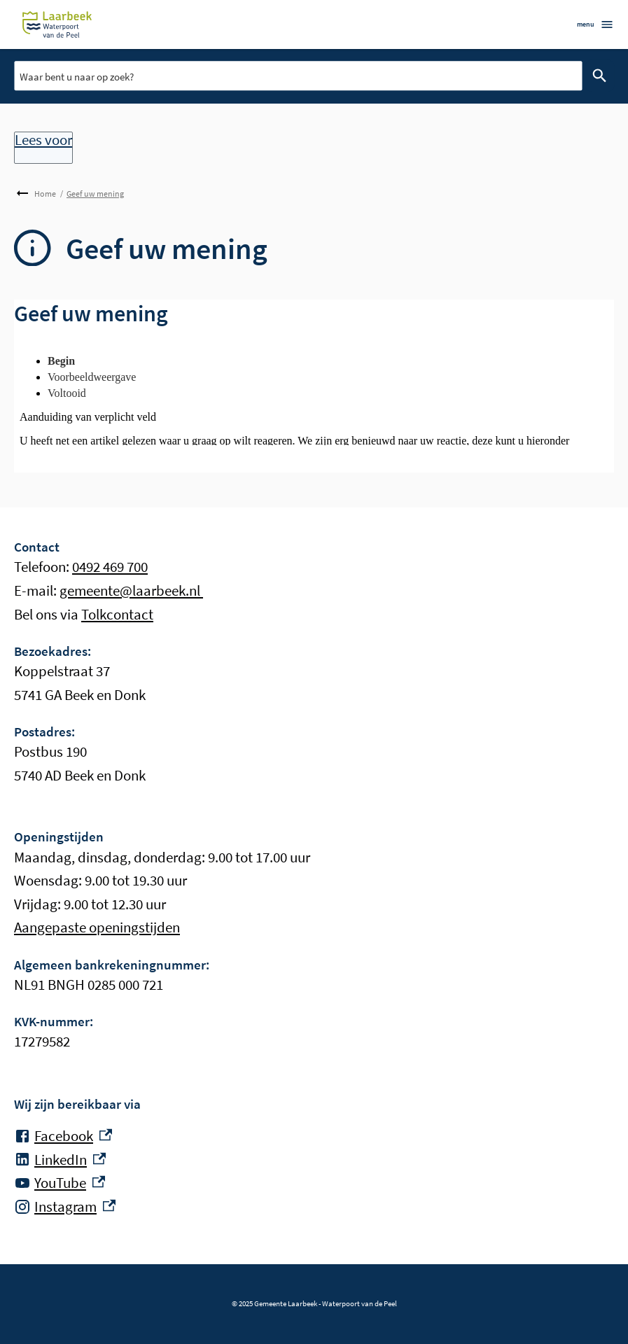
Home (45, 193)
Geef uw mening (95, 193)
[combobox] (298, 75)
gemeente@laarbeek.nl (131, 590)
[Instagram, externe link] (65, 1207)
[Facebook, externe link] (63, 1136)
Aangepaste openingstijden (97, 927)
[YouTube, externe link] (59, 1183)
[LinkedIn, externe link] (60, 1160)
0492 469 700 (110, 566)
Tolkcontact (117, 614)
